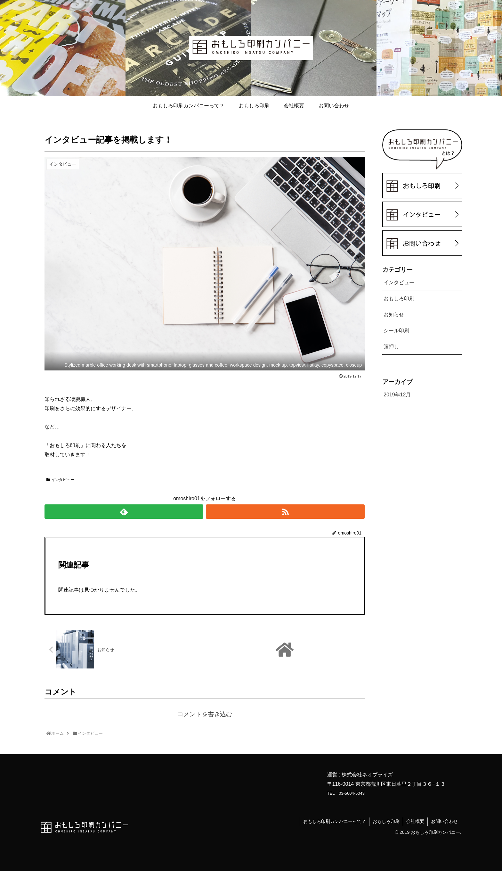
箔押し (391, 346)
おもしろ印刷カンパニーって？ (334, 821)
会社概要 (415, 821)
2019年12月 (397, 394)
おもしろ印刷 (399, 298)
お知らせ (394, 314)
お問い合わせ (444, 821)
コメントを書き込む (204, 714)
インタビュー (60, 479)
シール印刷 (396, 330)
